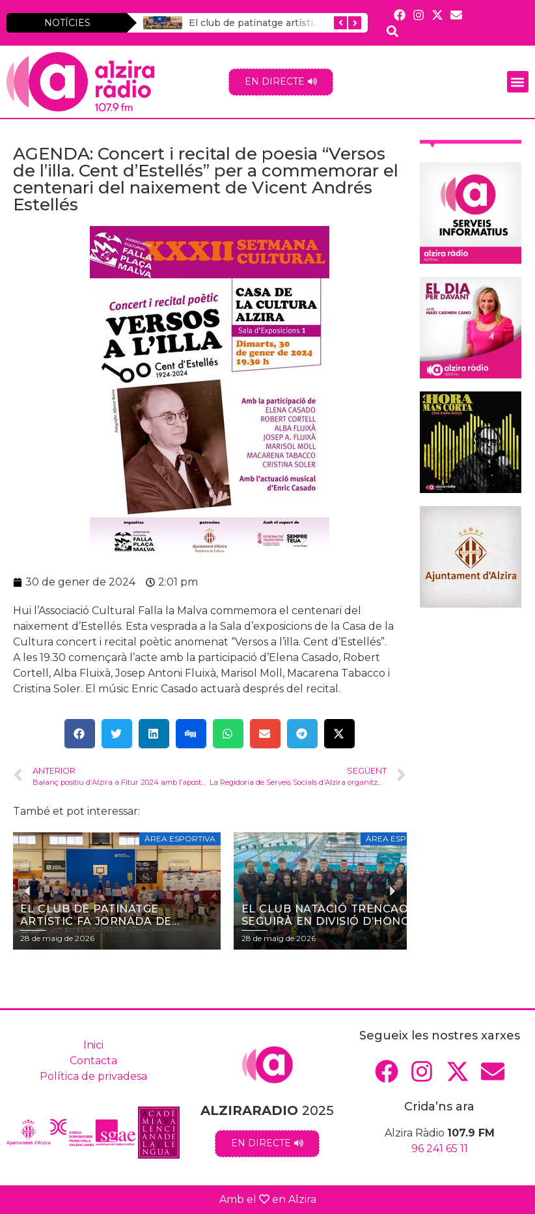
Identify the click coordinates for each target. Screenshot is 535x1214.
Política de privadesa (93, 1076)
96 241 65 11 (439, 1148)
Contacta (93, 1060)
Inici (93, 1045)
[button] (517, 81)
